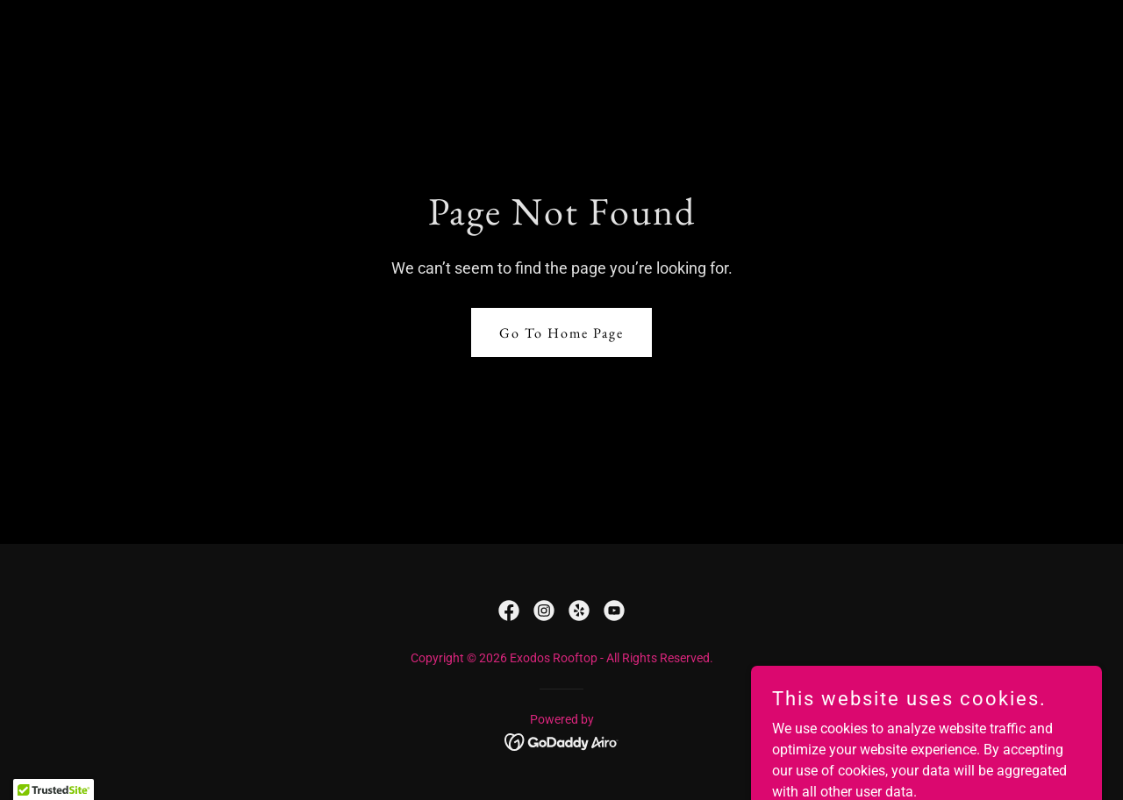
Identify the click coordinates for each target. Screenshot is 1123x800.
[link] (508, 610)
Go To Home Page (561, 333)
